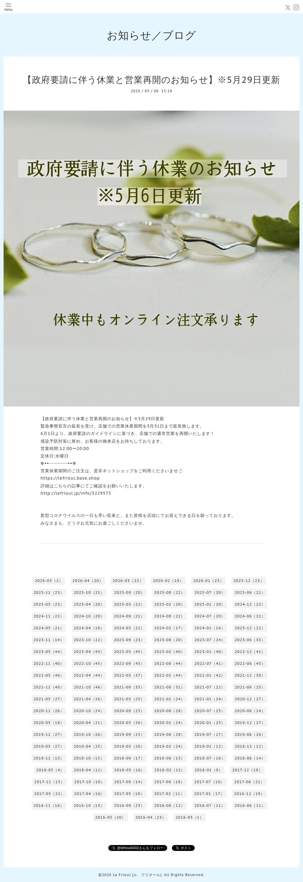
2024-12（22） (250, 604)
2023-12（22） (250, 628)
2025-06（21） (250, 592)
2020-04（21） (89, 722)
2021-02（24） (169, 699)
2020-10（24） (89, 710)
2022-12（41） (250, 651)
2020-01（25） (209, 722)
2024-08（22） (169, 616)
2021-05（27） (48, 699)
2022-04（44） (89, 675)
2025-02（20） (169, 604)
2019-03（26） (129, 746)
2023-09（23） (129, 639)
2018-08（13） (169, 758)
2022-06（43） (250, 663)
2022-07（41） (209, 663)
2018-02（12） (169, 770)
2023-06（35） (250, 639)
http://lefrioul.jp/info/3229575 (76, 493)
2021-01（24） (209, 699)
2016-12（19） (249, 793)
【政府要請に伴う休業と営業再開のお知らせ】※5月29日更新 (151, 79)
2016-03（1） (189, 817)
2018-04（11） (89, 770)
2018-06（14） (250, 758)
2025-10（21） (89, 592)
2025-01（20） (209, 604)
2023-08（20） (169, 639)
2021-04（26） (89, 699)
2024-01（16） (209, 628)
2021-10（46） (89, 687)
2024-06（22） (250, 616)
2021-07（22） (209, 687)
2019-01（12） (209, 746)
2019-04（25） (89, 746)
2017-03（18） (129, 793)
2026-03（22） (128, 580)
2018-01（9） (208, 770)
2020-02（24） (169, 722)
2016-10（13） (89, 805)
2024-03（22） (129, 628)
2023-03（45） (129, 651)
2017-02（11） (169, 793)
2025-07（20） (209, 592)
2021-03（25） (129, 699)
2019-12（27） (250, 722)
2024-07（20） (209, 616)
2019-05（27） (48, 746)
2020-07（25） (209, 710)
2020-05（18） (48, 722)
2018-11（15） (48, 758)
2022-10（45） (89, 663)
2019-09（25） (129, 734)
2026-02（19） (168, 580)
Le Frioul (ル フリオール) (137, 875)
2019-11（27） (48, 734)
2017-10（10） (89, 781)
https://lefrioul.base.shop (70, 478)
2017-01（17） (209, 793)
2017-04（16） (89, 793)
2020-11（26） (48, 710)
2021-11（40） (48, 687)
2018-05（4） (50, 770)
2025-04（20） (89, 604)
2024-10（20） (89, 616)
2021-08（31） (169, 687)
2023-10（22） (89, 639)
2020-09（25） (129, 710)
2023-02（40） (169, 651)
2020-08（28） (169, 710)
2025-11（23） (48, 592)
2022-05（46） (48, 675)
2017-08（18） (169, 781)
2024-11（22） (48, 616)
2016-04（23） (150, 817)
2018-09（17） (129, 758)
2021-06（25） (250, 687)
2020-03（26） (129, 722)
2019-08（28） (169, 734)
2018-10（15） (89, 758)
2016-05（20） (110, 817)
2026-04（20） (87, 580)
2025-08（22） (169, 592)
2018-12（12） (250, 746)
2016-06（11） (250, 805)
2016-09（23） (129, 805)
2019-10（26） (89, 734)
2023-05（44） (48, 651)
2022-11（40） (48, 663)
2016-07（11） (209, 805)
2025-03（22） (129, 604)
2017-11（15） (49, 781)
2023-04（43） (89, 651)
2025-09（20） (129, 592)
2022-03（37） (129, 675)
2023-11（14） (48, 639)
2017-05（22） (49, 793)
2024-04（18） (89, 628)
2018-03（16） (129, 770)
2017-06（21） (249, 781)
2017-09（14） (129, 781)
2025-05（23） (48, 604)
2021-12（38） (250, 675)
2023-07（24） (209, 639)
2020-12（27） (250, 699)
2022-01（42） (209, 675)
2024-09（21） (129, 616)
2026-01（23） (208, 580)
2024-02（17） (169, 628)
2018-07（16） (209, 758)
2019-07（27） (209, 734)
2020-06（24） (250, 710)
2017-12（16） (247, 770)
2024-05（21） (48, 628)
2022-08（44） (169, 663)
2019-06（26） (250, 734)
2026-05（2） (49, 580)
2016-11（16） (48, 805)
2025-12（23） (248, 580)
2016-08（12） (169, 805)
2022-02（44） (169, 675)
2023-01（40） (209, 651)
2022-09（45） (129, 663)
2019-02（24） (169, 746)
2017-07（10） (209, 781)
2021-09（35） (129, 687)
